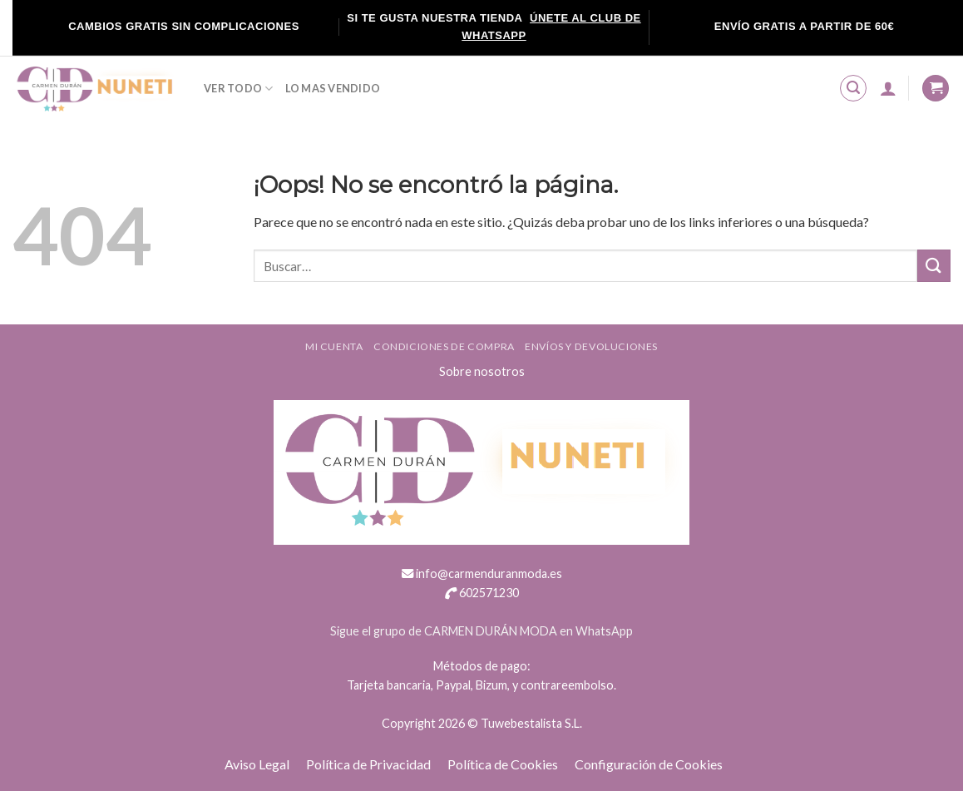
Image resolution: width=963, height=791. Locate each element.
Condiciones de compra (444, 346)
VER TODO (239, 88)
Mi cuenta (334, 346)
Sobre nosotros (482, 371)
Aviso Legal (257, 764)
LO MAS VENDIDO (333, 88)
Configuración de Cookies (649, 764)
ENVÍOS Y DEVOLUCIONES (591, 346)
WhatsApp (604, 631)
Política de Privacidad (368, 764)
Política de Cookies (502, 764)
